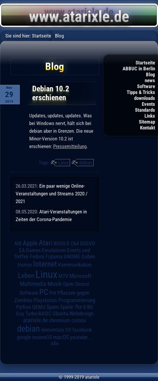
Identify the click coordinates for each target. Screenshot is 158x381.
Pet (52, 293)
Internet (45, 264)
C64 (75, 244)
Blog (150, 74)
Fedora (37, 256)
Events (148, 104)
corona (78, 320)
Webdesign (81, 313)
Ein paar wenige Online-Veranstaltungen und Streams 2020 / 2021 (51, 193)
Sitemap (147, 122)
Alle (54, 343)
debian (85, 163)
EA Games (30, 250)
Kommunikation (75, 265)
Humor (25, 265)
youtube (79, 337)
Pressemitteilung (70, 146)
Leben (26, 276)
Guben (88, 257)
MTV (63, 276)
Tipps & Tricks (141, 92)
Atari (46, 243)
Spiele (66, 307)
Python (23, 307)
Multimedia (33, 283)
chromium (59, 320)
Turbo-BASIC (38, 313)
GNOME (72, 256)
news (150, 80)
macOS (61, 337)
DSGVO (87, 244)
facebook (82, 330)
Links (149, 116)
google (24, 337)
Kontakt (147, 128)
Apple (30, 243)
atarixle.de (35, 320)
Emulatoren (54, 250)
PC (43, 292)
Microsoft (80, 276)
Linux (63, 163)
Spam (52, 307)
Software (146, 86)
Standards (145, 110)
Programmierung (76, 300)
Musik (55, 284)
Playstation (45, 300)
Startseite (145, 63)
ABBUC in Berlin (139, 69)
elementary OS (56, 330)
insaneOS (42, 337)
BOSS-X (61, 244)
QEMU (38, 307)
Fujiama (54, 256)
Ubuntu (60, 313)
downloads (144, 98)
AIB (18, 244)
